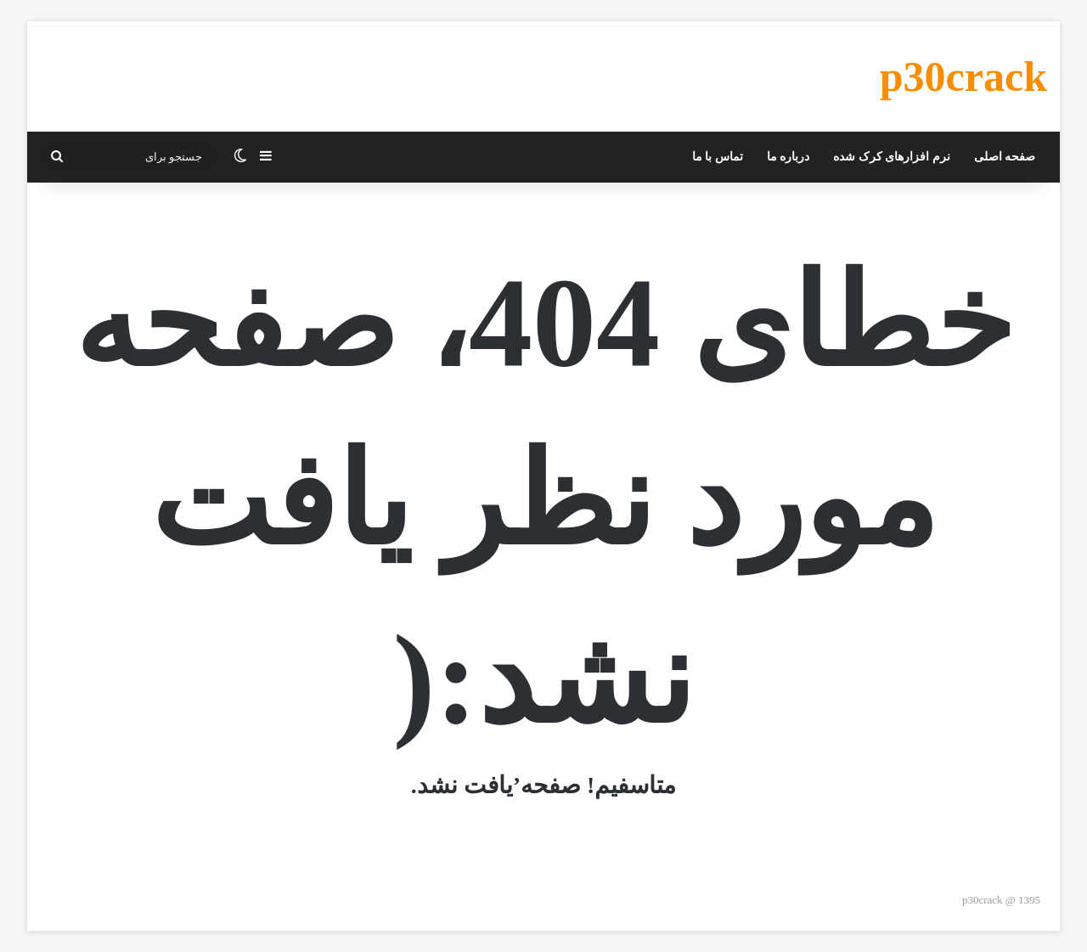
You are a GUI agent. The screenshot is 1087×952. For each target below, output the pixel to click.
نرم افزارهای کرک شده (891, 156)
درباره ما (788, 156)
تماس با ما (717, 156)
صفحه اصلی (1005, 156)
